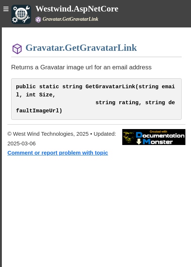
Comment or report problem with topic (57, 153)
